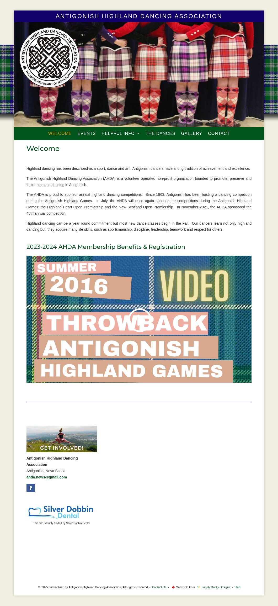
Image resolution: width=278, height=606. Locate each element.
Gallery (191, 134)
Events (86, 134)
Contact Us (159, 587)
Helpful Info (118, 134)
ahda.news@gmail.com (46, 477)
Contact (219, 134)
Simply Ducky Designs (215, 587)
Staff (237, 587)
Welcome (60, 134)
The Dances (160, 134)
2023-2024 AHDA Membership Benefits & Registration (105, 246)
